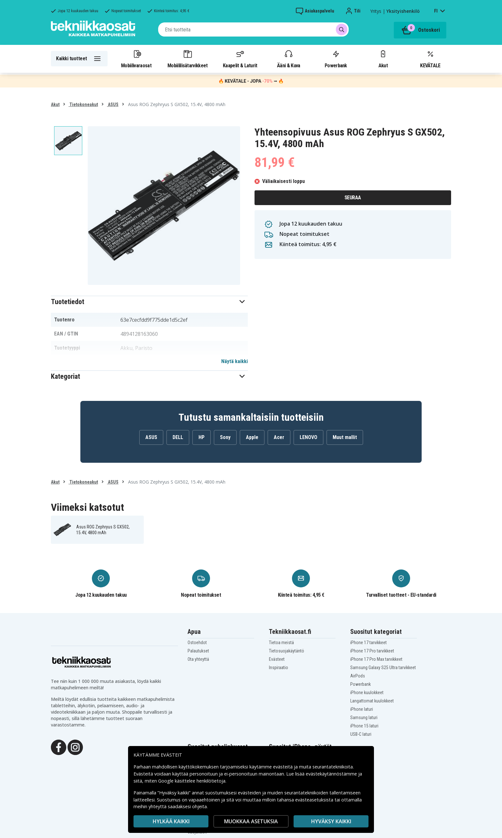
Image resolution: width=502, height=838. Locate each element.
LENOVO (308, 437)
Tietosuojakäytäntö (286, 650)
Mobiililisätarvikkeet (187, 58)
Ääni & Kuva (288, 58)
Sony (225, 437)
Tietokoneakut (83, 104)
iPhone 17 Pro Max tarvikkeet (376, 659)
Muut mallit (345, 437)
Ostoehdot (197, 642)
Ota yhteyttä (198, 659)
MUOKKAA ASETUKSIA (251, 821)
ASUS (112, 104)
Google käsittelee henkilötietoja (191, 781)
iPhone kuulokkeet (367, 692)
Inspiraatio (278, 667)
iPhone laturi (361, 709)
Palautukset (198, 650)
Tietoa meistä (281, 642)
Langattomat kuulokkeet (372, 700)
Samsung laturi (363, 717)
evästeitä (283, 767)
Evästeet (277, 659)
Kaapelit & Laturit (240, 58)
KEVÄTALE (430, 58)
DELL (178, 437)
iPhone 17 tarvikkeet (368, 642)
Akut (383, 58)
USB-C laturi (360, 734)
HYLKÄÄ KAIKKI (171, 821)
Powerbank (336, 58)
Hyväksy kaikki (331, 821)
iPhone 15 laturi (364, 725)
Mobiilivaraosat (136, 58)
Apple (252, 437)
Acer (279, 437)
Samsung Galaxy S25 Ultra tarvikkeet (383, 667)
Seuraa (352, 198)
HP (201, 437)
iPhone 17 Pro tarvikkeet (372, 650)
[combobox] (253, 29)
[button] (149, 302)
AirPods (357, 675)
